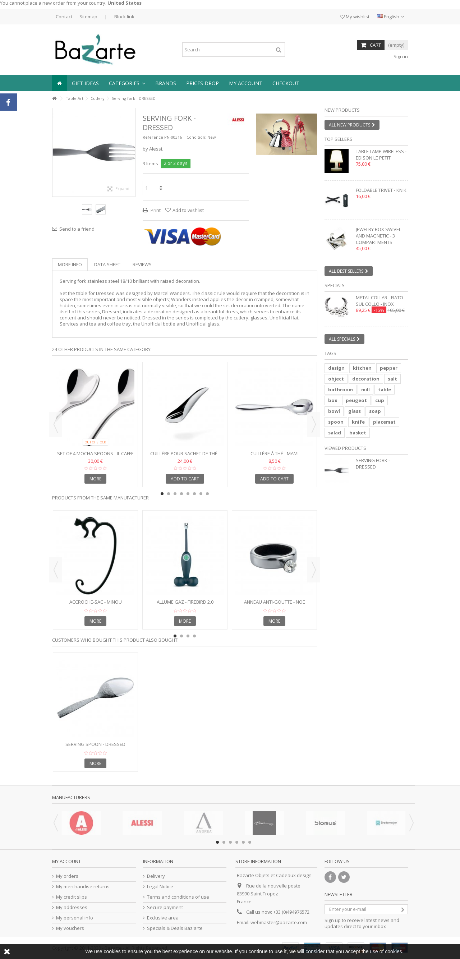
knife (358, 422)
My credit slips (71, 897)
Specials (335, 285)
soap (375, 411)
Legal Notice (160, 887)
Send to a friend (77, 229)
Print (155, 210)
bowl (334, 411)
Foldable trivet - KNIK (381, 190)
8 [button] (207, 493)
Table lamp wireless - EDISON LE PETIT (381, 154)
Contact (64, 16)
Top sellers (339, 139)
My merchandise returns (83, 887)
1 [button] (283, 148)
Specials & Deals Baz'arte (175, 928)
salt (392, 378)
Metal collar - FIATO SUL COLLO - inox (379, 300)
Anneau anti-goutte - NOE (274, 602)
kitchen (362, 368)
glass (354, 411)
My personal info (74, 918)
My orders (67, 876)
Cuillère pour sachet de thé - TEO (185, 456)
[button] (127, 83)
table (384, 389)
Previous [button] (55, 424)
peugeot (356, 400)
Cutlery (98, 98)
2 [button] (290, 148)
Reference (153, 137)
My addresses (71, 907)
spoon (336, 422)
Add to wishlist (188, 210)
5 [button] (188, 493)
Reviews (142, 264)
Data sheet (107, 264)
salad (334, 432)
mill (365, 389)
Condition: (196, 137)
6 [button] (194, 493)
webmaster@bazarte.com (278, 922)
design (336, 368)
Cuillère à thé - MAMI (274, 453)
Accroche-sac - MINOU (95, 602)
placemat (384, 422)
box (332, 400)
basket (357, 432)
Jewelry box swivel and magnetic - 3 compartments (378, 235)
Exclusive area (163, 918)
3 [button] (175, 493)
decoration (366, 378)
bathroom (340, 389)
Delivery (156, 876)
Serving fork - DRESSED (373, 463)
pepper (388, 368)
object (336, 378)
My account (66, 861)
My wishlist (354, 16)
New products (342, 110)
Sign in (400, 56)
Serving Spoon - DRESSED (95, 744)
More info (70, 264)
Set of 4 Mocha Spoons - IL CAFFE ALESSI (95, 456)
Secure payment (165, 907)
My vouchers (70, 928)
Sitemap (88, 16)
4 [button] (181, 493)
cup (379, 400)
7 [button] (200, 493)
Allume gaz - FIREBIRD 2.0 (185, 602)
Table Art (74, 98)
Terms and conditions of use (178, 897)
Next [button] (313, 424)
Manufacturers (71, 797)
